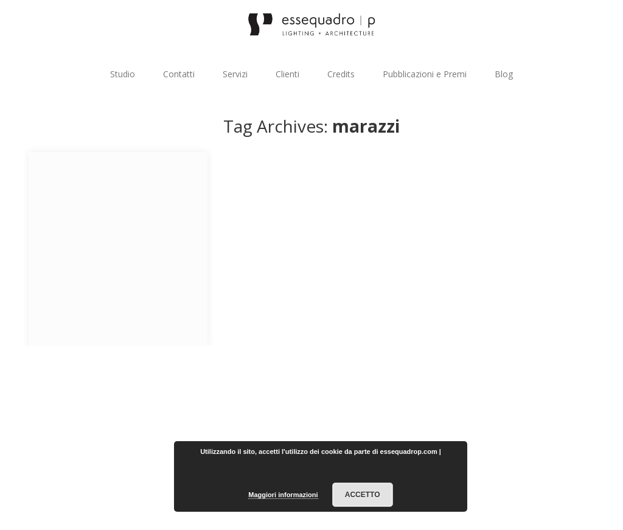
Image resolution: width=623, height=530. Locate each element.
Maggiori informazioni (283, 494)
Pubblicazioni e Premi (425, 74)
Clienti (287, 74)
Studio (122, 74)
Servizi (235, 74)
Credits (341, 74)
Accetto (362, 494)
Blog (504, 74)
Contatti (179, 74)
